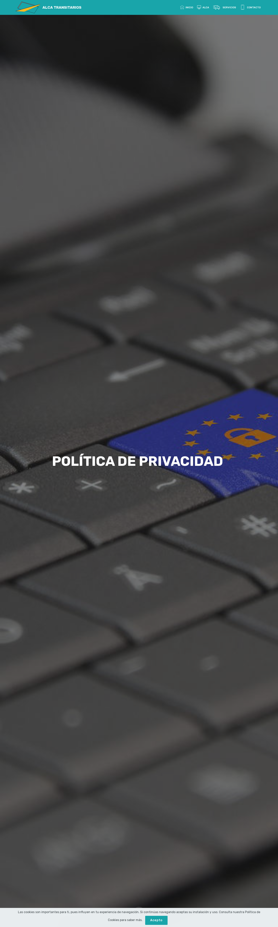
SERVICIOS (224, 7)
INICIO (186, 7)
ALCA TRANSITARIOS (61, 7)
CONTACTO (250, 7)
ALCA (203, 7)
